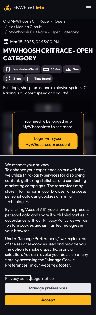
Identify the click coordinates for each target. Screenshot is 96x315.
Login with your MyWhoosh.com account (47, 141)
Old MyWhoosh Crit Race (26, 21)
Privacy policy (17, 278)
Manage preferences (48, 288)
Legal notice (42, 278)
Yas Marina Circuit (25, 26)
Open (60, 21)
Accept (48, 300)
